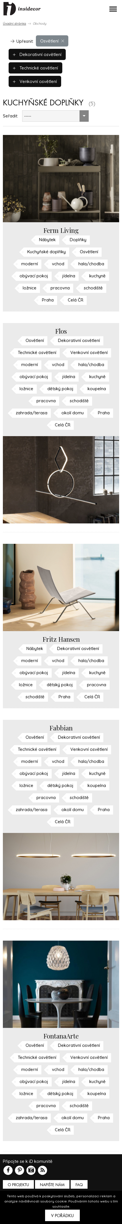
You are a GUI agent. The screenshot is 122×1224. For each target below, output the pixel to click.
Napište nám (52, 1184)
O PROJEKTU (18, 1184)
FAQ (79, 1184)
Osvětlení (52, 41)
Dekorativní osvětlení (37, 54)
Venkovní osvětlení (35, 81)
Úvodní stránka (14, 24)
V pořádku (62, 1215)
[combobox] (55, 116)
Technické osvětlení (35, 68)
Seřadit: (10, 116)
